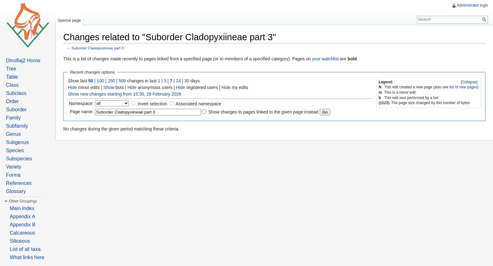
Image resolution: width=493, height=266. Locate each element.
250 (111, 80)
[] (469, 82)
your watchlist (325, 58)
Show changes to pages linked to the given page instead (263, 111)
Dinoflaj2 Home (23, 60)
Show (108, 87)
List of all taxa (25, 249)
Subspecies (19, 158)
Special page (69, 20)
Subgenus (17, 142)
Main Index (22, 208)
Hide (72, 87)
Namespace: (81, 103)
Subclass (16, 93)
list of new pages (464, 87)
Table (12, 77)
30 (186, 80)
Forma (13, 175)
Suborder (16, 109)
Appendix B (23, 224)
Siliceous (20, 241)
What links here (27, 257)
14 (178, 80)
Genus (13, 134)
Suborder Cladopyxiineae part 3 (98, 48)
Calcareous (22, 233)
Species (15, 150)
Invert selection (152, 103)
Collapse (469, 82)
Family (13, 117)
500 (122, 80)
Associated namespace (198, 103)
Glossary (16, 191)
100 (100, 80)
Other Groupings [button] (23, 201)
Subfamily (17, 126)
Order (12, 101)
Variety (13, 166)
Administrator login (472, 5)
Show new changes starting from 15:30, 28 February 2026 (124, 94)
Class (12, 85)
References (19, 183)
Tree (11, 68)
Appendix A (22, 216)
